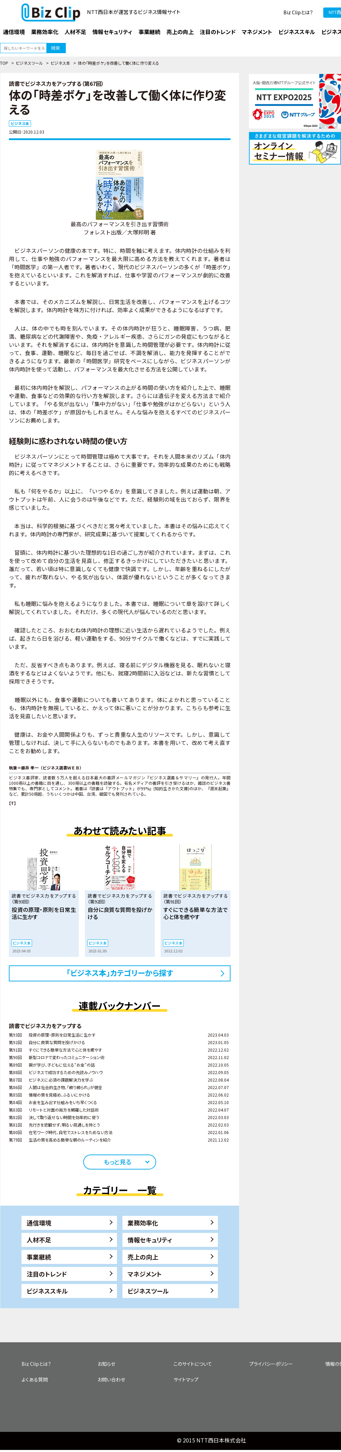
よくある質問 (34, 1379)
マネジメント (145, 1273)
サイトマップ (186, 1379)
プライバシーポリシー (271, 1363)
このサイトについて (193, 1363)
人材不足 (39, 1239)
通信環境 (39, 1222)
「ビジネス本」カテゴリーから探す (119, 972)
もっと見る (117, 1161)
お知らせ (106, 1363)
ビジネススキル (47, 1290)
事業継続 (39, 1256)
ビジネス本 (60, 63)
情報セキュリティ (150, 1239)
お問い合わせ (111, 1379)
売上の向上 (143, 1256)
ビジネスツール (29, 63)
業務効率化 (143, 1222)
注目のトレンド (47, 1273)
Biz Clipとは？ (298, 12)
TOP (4, 63)
